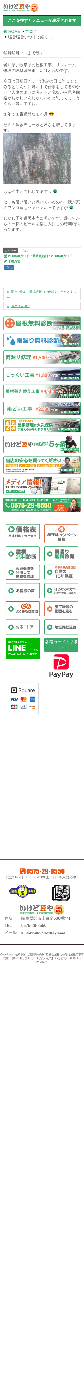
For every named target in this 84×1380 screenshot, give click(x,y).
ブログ (25, 250)
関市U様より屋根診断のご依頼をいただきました (41, 294)
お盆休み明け (20, 306)
